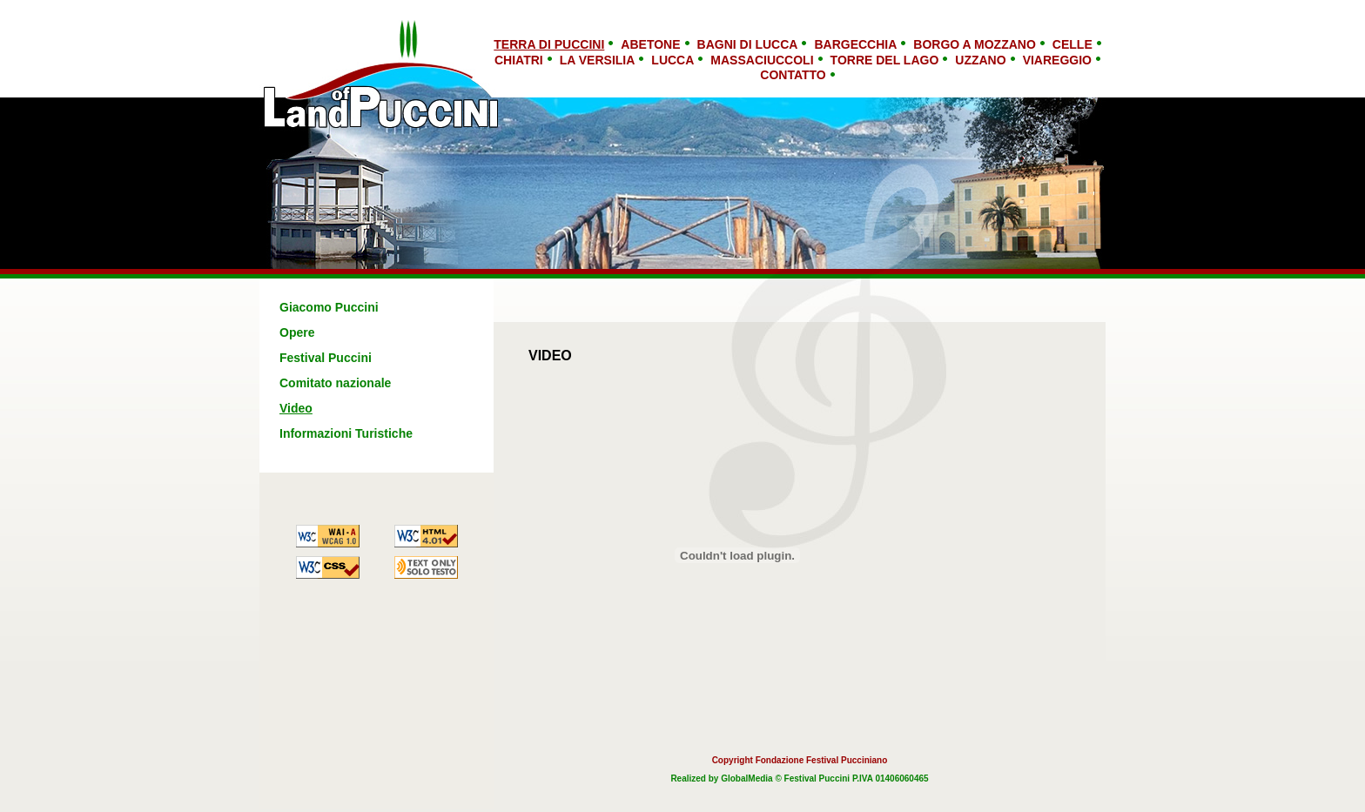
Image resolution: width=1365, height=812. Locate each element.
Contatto (792, 75)
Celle (1072, 44)
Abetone (650, 44)
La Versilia (597, 60)
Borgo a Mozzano (974, 44)
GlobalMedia (746, 778)
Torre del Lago (884, 60)
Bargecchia (855, 44)
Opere (296, 332)
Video (296, 408)
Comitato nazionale (335, 383)
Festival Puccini (325, 358)
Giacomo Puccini (329, 307)
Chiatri (518, 60)
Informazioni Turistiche (346, 433)
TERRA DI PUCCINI (549, 44)
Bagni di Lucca (747, 44)
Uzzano (980, 60)
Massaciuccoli (761, 60)
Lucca (672, 60)
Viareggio (1057, 60)
